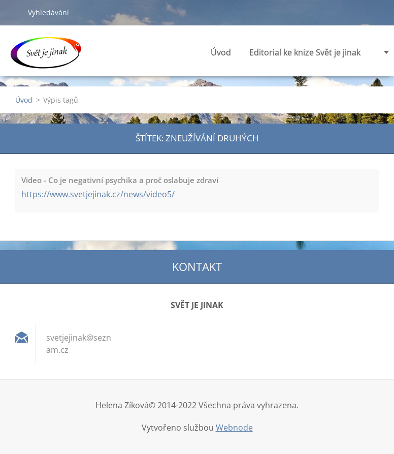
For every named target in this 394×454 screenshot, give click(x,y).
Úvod (221, 52)
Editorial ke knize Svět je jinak (305, 55)
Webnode (234, 427)
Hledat (14, 12)
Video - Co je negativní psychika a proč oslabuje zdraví (119, 180)
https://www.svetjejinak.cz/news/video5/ (98, 194)
